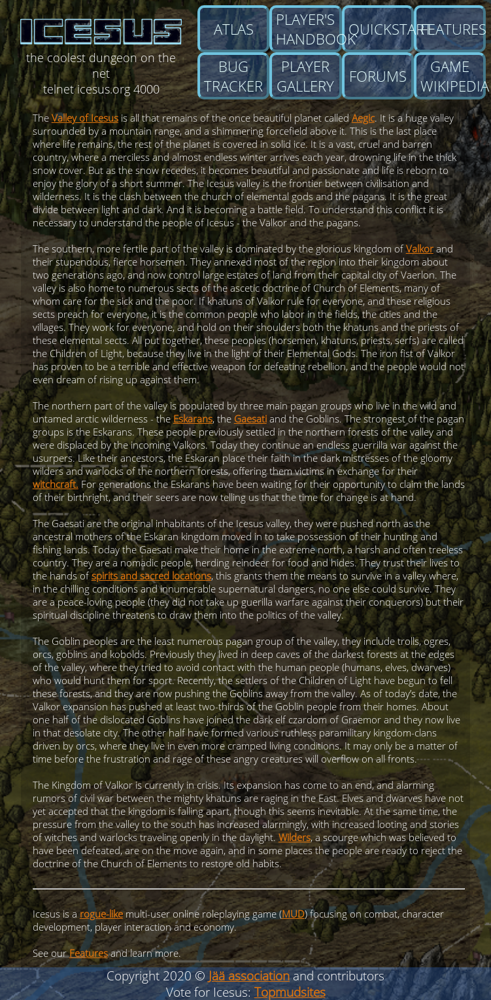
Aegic (363, 117)
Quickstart (381, 29)
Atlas (234, 29)
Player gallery (305, 75)
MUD (293, 913)
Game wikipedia (453, 75)
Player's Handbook (308, 28)
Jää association (249, 975)
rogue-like (101, 913)
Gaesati (250, 418)
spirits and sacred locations (151, 575)
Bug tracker (233, 75)
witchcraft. (55, 484)
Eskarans (192, 418)
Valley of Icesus (85, 117)
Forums (378, 76)
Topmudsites (290, 992)
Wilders (295, 837)
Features (453, 29)
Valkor (419, 248)
